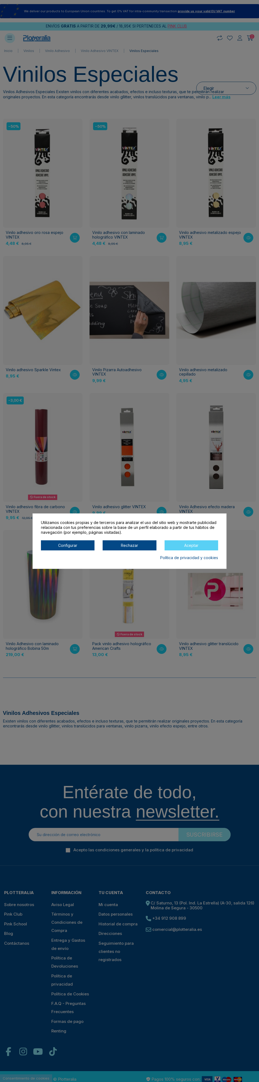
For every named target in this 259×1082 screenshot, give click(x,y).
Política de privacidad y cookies (189, 557)
